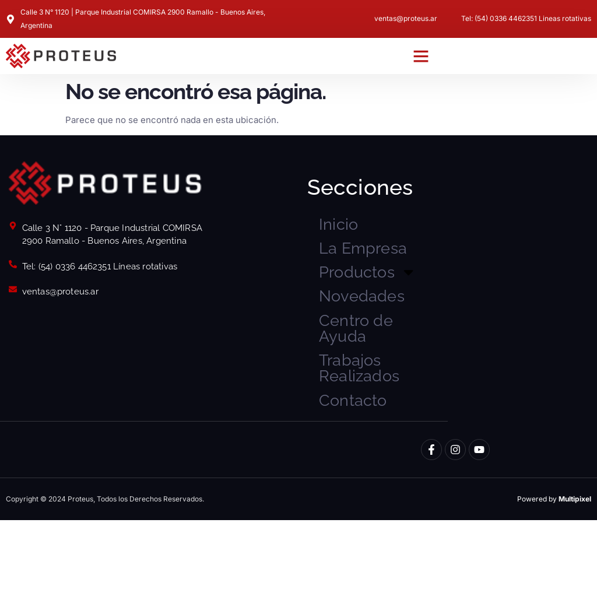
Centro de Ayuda (369, 378)
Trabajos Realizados (373, 429)
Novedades (377, 337)
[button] (421, 56)
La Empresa (363, 267)
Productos (379, 308)
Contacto (364, 470)
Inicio (345, 227)
